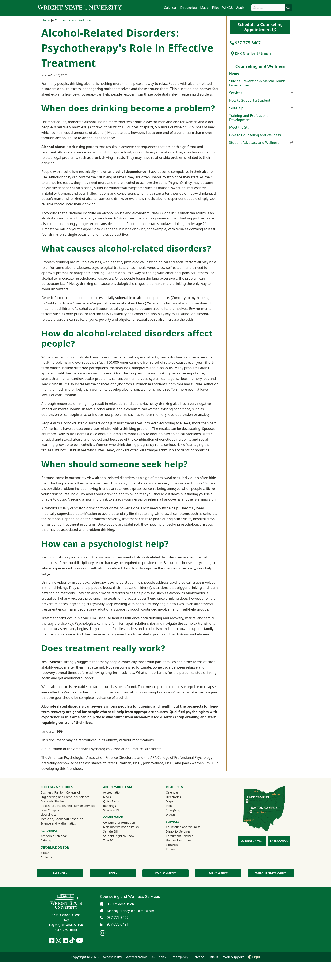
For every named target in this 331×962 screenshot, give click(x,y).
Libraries (172, 845)
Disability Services (178, 831)
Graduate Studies (52, 801)
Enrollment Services (179, 836)
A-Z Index (60, 873)
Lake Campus (50, 810)
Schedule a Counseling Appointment (264, 27)
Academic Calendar (54, 836)
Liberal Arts (48, 815)
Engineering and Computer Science (65, 797)
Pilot (215, 8)
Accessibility (112, 957)
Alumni (51, 853)
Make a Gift (218, 873)
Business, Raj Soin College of (60, 792)
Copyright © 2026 (85, 957)
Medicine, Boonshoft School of (62, 819)
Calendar (170, 8)
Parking (171, 849)
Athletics (52, 857)
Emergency (179, 957)
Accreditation (112, 792)
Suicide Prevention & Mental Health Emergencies (257, 83)
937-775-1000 (66, 930)
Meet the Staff (240, 127)
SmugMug (178, 810)
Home (234, 73)
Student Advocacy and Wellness (261, 142)
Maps (204, 8)
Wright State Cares (270, 873)
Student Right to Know (118, 836)
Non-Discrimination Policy (121, 827)
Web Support (233, 957)
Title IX (108, 840)
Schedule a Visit (252, 841)
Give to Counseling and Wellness (255, 135)
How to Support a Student (249, 100)
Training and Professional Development (249, 117)
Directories (188, 8)
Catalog (46, 840)
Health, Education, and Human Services (68, 806)
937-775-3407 (245, 43)
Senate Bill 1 (111, 831)
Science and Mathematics (58, 823)
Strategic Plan (112, 810)
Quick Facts (111, 801)
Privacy (198, 957)
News (107, 797)
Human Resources (178, 840)
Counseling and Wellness (73, 20)
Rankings (109, 806)
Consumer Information (119, 823)
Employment (165, 873)
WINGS (227, 8)
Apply (240, 8)
